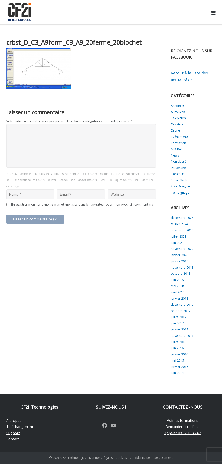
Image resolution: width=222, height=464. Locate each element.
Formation (178, 143)
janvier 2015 (179, 366)
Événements (180, 136)
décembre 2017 (182, 304)
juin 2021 (177, 242)
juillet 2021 (178, 236)
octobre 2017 (180, 311)
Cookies (121, 458)
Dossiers (177, 124)
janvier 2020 (179, 255)
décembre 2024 (182, 217)
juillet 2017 (178, 317)
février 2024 (179, 224)
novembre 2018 (182, 267)
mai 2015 (177, 360)
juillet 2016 (178, 342)
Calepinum (178, 118)
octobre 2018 (180, 273)
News (175, 155)
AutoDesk (178, 112)
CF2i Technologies (73, 458)
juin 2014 (177, 372)
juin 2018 (177, 279)
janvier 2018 (179, 298)
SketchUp (178, 174)
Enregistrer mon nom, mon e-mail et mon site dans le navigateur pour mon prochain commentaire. (82, 204)
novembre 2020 (182, 248)
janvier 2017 (179, 329)
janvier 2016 (179, 354)
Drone (175, 130)
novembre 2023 (182, 230)
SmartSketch (180, 180)
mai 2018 (177, 286)
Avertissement (163, 458)
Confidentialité (140, 458)
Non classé (178, 161)
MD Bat (176, 149)
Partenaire (178, 167)
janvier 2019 (179, 261)
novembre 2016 (182, 335)
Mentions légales (101, 458)
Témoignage (180, 192)
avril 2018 (177, 292)
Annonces (178, 105)
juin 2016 (177, 348)
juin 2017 (177, 323)
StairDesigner (181, 186)
